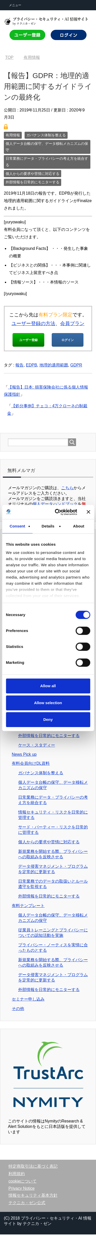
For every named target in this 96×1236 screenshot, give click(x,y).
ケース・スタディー (36, 746)
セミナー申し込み (28, 1000)
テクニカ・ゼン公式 (26, 1204)
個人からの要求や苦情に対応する (32, 174)
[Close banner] (88, 512)
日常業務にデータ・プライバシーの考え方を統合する (47, 161)
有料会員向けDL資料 (31, 765)
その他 (18, 1010)
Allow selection (48, 703)
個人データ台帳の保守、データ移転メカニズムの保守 (47, 146)
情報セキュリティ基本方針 (33, 1197)
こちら (67, 489)
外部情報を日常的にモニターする (32, 182)
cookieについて (22, 1183)
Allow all (48, 686)
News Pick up (24, 756)
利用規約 (16, 1175)
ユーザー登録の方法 (33, 323)
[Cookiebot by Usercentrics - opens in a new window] (57, 512)
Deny (48, 719)
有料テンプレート (28, 907)
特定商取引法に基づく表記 (33, 1168)
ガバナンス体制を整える (46, 135)
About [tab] (78, 526)
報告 (19, 366)
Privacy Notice (21, 1190)
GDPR (76, 366)
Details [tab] (48, 526)
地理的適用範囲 (53, 366)
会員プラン (72, 323)
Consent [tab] (17, 526)
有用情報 (13, 135)
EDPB (31, 366)
